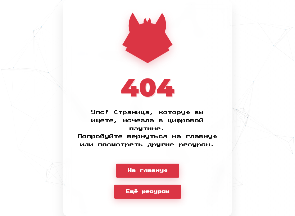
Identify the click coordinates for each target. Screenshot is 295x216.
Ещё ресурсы (147, 192)
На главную (147, 171)
